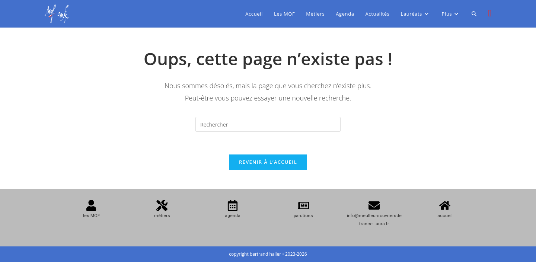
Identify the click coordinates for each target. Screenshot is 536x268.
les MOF (91, 215)
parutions (303, 215)
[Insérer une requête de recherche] (268, 124)
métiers (162, 215)
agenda (232, 215)
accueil (445, 215)
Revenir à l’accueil (268, 162)
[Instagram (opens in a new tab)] (489, 13)
